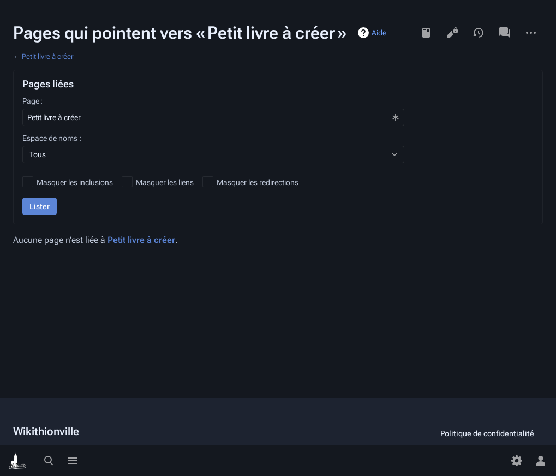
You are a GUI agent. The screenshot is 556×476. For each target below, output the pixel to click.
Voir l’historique (478, 32)
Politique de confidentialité (487, 433)
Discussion (504, 32)
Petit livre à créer (47, 56)
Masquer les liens (165, 182)
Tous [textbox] (37, 154)
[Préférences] (517, 461)
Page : (32, 101)
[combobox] (213, 117)
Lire (426, 32)
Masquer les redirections (257, 182)
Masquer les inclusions (75, 182)
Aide (379, 32)
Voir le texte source (452, 32)
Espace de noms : (51, 138)
